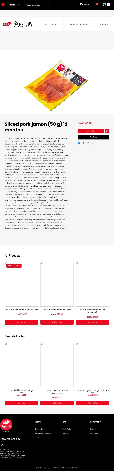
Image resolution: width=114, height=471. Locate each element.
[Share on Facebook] (79, 143)
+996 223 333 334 (10, 439)
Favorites (93, 429)
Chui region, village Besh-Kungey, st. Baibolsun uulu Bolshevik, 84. (13, 456)
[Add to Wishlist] (107, 131)
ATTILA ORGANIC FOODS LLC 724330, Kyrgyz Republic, (12, 453)
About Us (38, 438)
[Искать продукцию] (34, 5)
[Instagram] (1, 445)
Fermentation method (42, 433)
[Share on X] (92, 143)
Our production (40, 429)
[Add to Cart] (21, 322)
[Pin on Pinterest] (83, 143)
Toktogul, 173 (13, 5)
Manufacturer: (5, 450)
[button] (106, 4)
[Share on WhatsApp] (88, 143)
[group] (57, 293)
